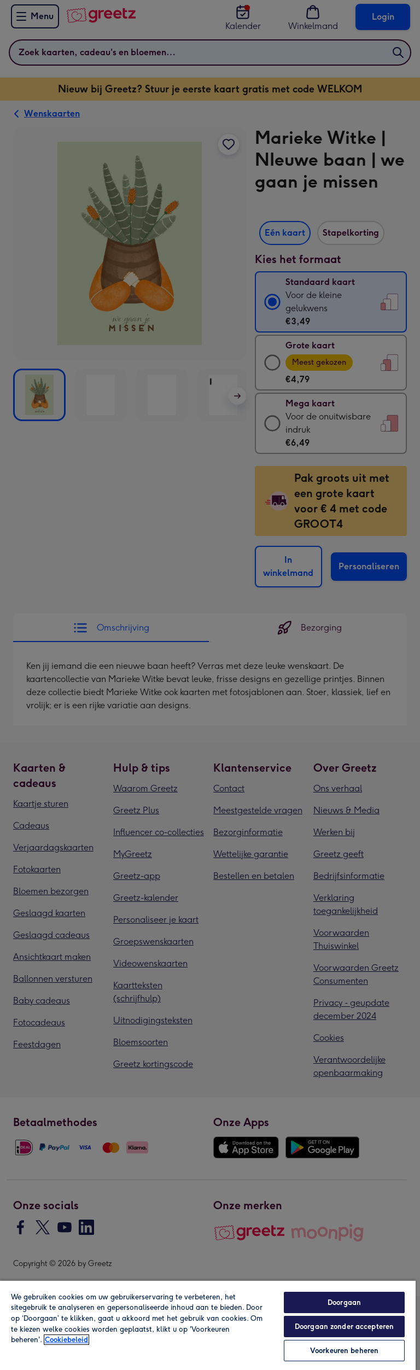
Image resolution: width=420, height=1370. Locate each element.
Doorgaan (344, 1302)
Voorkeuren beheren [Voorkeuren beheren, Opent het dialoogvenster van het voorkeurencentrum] (344, 1350)
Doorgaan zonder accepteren (344, 1326)
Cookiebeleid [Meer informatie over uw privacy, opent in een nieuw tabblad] (66, 1340)
